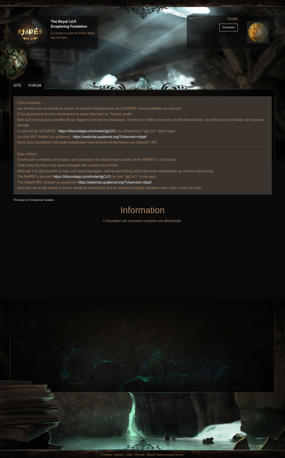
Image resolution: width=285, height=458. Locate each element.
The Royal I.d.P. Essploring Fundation (33, 200)
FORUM (34, 85)
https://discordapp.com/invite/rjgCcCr (87, 131)
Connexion (228, 27)
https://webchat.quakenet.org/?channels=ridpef (109, 137)
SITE (17, 85)
